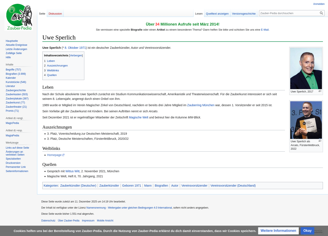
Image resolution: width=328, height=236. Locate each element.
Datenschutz (48, 220)
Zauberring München (200, 105)
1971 (82, 47)
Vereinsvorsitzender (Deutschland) (233, 185)
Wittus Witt (73, 171)
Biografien (161, 185)
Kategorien (51, 185)
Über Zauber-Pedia (68, 220)
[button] (278, 231)
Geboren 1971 (131, 185)
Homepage (54, 155)
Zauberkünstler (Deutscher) (78, 185)
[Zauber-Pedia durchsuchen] (292, 13)
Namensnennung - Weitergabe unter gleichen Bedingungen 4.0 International (129, 207)
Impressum (88, 220)
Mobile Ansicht (105, 220)
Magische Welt (138, 117)
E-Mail (265, 29)
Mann (148, 185)
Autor (174, 185)
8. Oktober (71, 47)
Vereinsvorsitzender (194, 185)
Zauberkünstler (109, 185)
